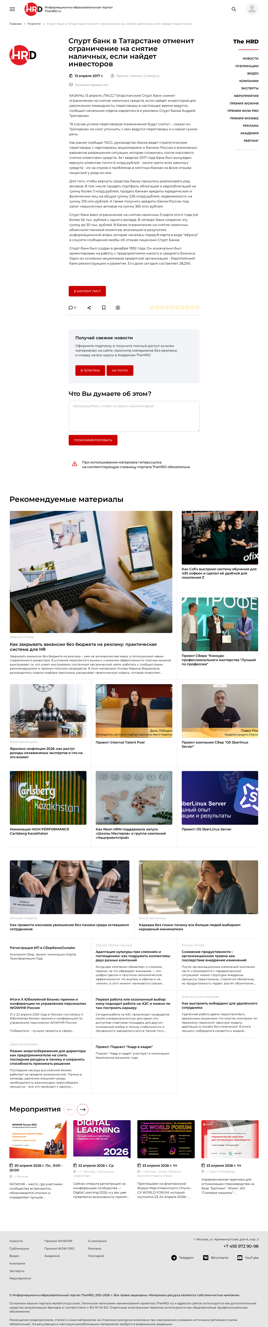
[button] (250, 9)
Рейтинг (251, 141)
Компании (249, 81)
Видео (253, 73)
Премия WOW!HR (244, 103)
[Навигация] (12, 9)
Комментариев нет (89, 85)
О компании (97, 1241)
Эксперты (250, 88)
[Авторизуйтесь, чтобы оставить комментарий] (134, 416)
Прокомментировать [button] (93, 440)
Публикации (247, 66)
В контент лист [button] (87, 291)
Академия (249, 133)
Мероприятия (246, 96)
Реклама (251, 126)
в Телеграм (90, 370)
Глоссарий (96, 1256)
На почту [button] (120, 370)
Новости (251, 58)
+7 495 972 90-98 (241, 1246)
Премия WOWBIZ (244, 118)
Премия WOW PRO (243, 111)
